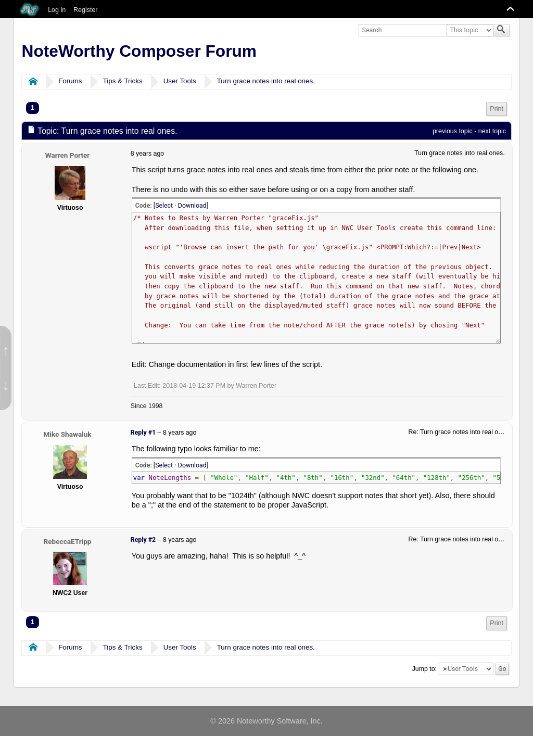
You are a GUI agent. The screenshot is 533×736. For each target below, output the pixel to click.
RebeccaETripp (68, 541)
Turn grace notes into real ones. (266, 81)
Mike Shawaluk (67, 434)
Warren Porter (67, 155)
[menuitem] (496, 109)
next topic (492, 131)
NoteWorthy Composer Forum (139, 51)
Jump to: (424, 668)
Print (496, 108)
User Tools (179, 81)
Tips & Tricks (123, 81)
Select (164, 205)
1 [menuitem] (32, 107)
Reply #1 (143, 432)
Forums (70, 81)
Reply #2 (143, 539)
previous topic (453, 131)
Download (192, 205)
